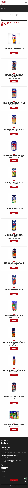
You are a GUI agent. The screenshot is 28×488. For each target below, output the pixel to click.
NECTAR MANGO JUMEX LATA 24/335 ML (14, 129)
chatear (14, 480)
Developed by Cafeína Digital (14, 486)
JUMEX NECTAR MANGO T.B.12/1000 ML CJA (14, 370)
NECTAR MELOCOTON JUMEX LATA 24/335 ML (14, 103)
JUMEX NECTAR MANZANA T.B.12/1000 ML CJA (14, 397)
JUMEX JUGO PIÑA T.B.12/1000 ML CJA (14, 48)
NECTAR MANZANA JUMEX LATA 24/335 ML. (14, 156)
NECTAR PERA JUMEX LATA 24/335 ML (14, 182)
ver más (14, 53)
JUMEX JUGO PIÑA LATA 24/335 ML (14, 208)
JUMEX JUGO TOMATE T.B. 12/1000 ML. (14, 289)
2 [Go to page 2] (4, 25)
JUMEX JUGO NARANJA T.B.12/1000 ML (14, 263)
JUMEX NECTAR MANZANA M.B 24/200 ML (14, 316)
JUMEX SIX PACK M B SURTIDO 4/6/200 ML (14, 425)
